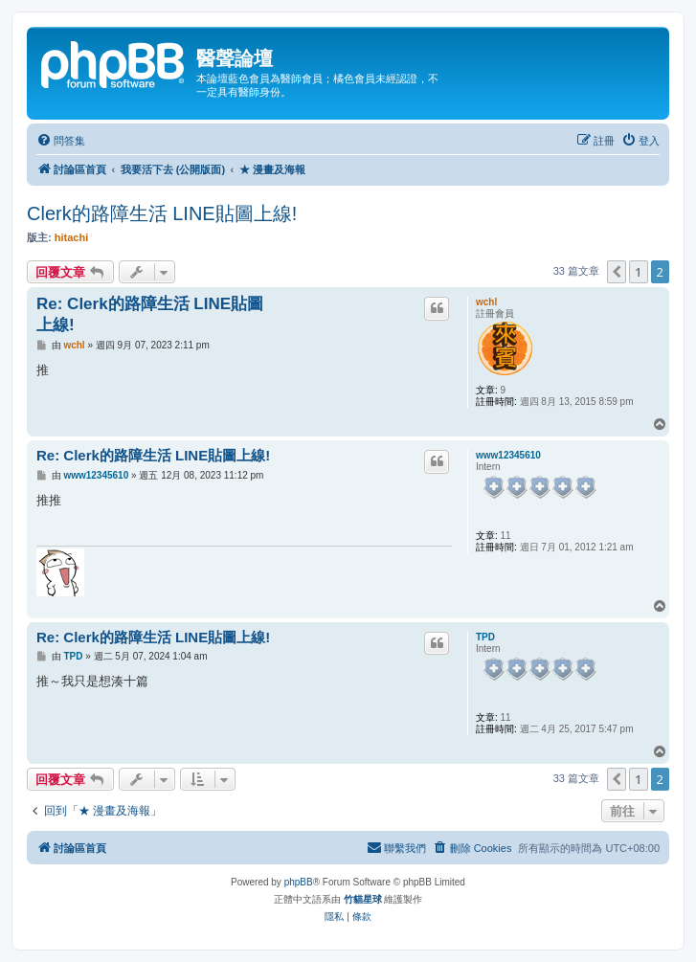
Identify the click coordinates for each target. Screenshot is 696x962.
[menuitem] (60, 140)
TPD (485, 637)
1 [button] (638, 271)
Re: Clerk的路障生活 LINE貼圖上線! (149, 314)
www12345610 (508, 455)
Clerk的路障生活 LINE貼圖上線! (162, 213)
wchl (486, 302)
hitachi (71, 237)
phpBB (298, 882)
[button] (616, 271)
